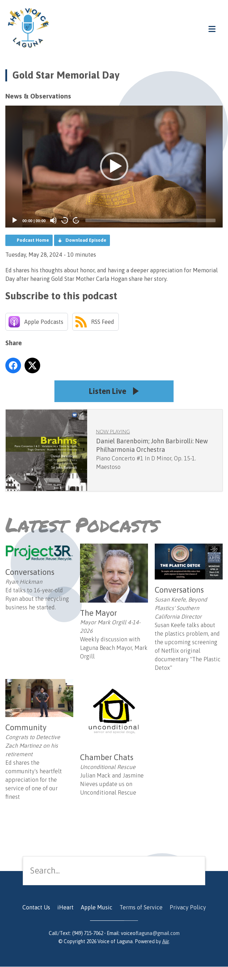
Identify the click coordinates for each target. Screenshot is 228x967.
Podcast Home (33, 240)
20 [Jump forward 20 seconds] (76, 220)
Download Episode (85, 240)
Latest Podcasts (82, 525)
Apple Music (96, 907)
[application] (114, 167)
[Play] (14, 220)
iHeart (65, 907)
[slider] (150, 220)
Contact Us (36, 907)
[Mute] (53, 220)
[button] (114, 166)
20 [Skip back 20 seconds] (65, 220)
